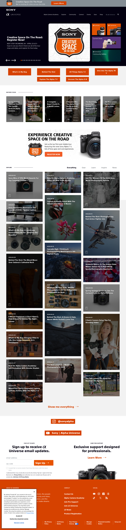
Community (72, 14)
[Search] (118, 14)
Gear (95, 14)
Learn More (59, 3)
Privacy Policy (18, 475)
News (67, 510)
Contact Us (68, 494)
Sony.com (118, 522)
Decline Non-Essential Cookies (19, 519)
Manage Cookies (19, 522)
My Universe (110, 14)
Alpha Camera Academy (51, 14)
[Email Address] (19, 458)
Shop (101, 14)
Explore (63, 14)
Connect (81, 14)
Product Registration (73, 513)
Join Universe (71, 506)
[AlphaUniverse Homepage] (13, 14)
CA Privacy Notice (24, 477)
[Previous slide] (8, 60)
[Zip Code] (19, 464)
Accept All (19, 516)
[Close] (34, 492)
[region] (19, 509)
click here (15, 477)
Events (89, 14)
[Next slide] (13, 60)
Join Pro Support (71, 502)
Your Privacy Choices (74, 523)
